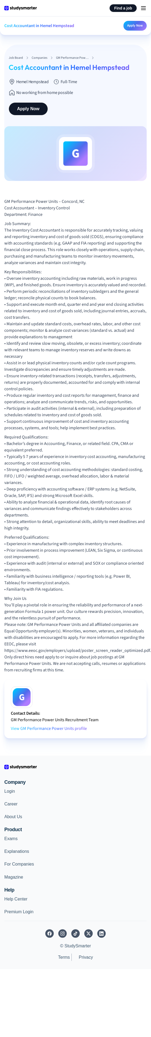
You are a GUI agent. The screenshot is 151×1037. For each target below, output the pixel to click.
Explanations (16, 851)
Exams (11, 838)
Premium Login (19, 911)
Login (9, 791)
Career (11, 804)
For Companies (19, 864)
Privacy (86, 957)
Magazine (13, 877)
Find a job (123, 8)
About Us (13, 816)
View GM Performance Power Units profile (49, 729)
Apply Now (135, 25)
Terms (64, 957)
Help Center (15, 899)
